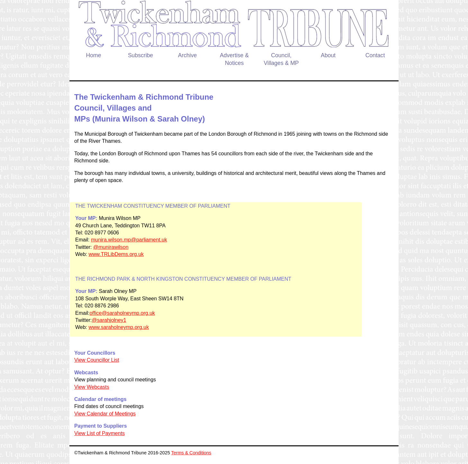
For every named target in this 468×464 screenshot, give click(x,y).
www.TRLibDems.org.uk (116, 254)
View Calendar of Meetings (105, 413)
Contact (375, 55)
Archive (187, 55)
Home (93, 55)
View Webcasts (91, 387)
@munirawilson (111, 247)
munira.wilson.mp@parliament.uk (129, 239)
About (328, 55)
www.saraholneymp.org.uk (119, 327)
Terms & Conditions (191, 452)
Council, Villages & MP (281, 59)
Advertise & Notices (234, 59)
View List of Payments (99, 433)
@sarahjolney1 (109, 320)
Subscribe (140, 55)
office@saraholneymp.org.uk (122, 313)
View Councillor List (96, 360)
